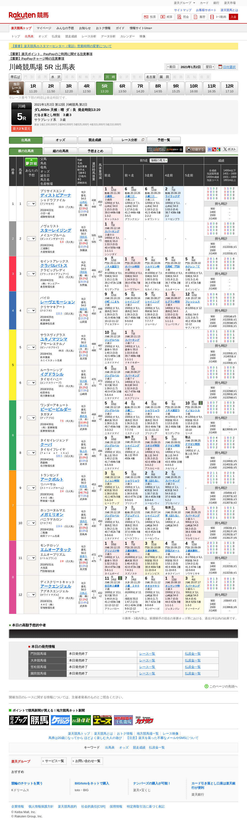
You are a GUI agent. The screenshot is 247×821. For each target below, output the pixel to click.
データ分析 (108, 36)
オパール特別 (132, 266)
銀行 (216, 3)
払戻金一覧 (193, 653)
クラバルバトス (53, 265)
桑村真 (83, 416)
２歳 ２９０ (132, 585)
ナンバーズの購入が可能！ (152, 783)
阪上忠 (83, 451)
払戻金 (56, 36)
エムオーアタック (55, 550)
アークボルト (51, 479)
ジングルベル (112, 340)
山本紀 (83, 202)
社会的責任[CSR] (93, 806)
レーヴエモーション (57, 302)
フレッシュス (192, 301)
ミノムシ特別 (112, 480)
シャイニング (132, 301)
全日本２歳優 (112, 585)
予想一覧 (164, 140)
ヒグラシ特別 (172, 301)
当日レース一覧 (16, 88)
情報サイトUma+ (141, 28)
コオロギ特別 (152, 445)
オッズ (42, 36)
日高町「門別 (172, 266)
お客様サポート (206, 10)
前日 (172, 67)
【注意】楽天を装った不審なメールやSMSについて (162, 738)
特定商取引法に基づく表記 (146, 806)
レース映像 (170, 733)
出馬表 (29, 36)
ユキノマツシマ (53, 339)
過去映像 (201, 403)
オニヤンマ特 (172, 585)
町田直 (83, 486)
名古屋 (151, 77)
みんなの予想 (65, 28)
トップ (15, 36)
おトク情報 (103, 28)
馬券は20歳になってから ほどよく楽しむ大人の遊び (85, 738)
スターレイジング (55, 230)
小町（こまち (112, 301)
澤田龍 (83, 272)
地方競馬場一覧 (148, 733)
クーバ (46, 445)
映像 (142, 36)
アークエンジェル (55, 586)
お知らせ (85, 28)
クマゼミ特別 (172, 445)
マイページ (44, 28)
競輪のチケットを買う (27, 783)
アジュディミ (132, 515)
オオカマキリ (152, 585)
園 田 (164, 77)
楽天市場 (230, 3)
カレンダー (127, 36)
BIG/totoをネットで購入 (92, 783)
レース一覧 (147, 653)
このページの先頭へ (223, 686)
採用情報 (116, 806)
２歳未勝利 (132, 550)
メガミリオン (51, 515)
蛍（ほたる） (152, 480)
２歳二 (130, 410)
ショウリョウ (152, 410)
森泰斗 (83, 556)
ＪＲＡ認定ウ (112, 266)
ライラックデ (172, 196)
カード (204, 3)
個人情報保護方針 (41, 806)
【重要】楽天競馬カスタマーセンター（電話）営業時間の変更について (61, 46)
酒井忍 (83, 521)
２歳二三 (131, 196)
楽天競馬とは (229, 10)
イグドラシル (51, 374)
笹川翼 (83, 381)
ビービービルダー (55, 409)
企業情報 (17, 806)
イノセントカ (192, 410)
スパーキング (112, 231)
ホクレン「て (192, 266)
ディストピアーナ (55, 195)
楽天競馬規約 (67, 806)
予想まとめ (95, 151)
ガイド (120, 28)
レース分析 (89, 36)
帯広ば (15, 77)
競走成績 (71, 36)
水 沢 (56, 77)
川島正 (83, 593)
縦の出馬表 (61, 151)
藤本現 (83, 345)
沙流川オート (172, 550)
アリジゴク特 (112, 550)
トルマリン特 (152, 266)
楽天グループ (183, 3)
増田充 (83, 237)
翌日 (209, 67)
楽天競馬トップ (21, 28)
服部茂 (83, 309)
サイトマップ (183, 10)
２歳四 (109, 196)
